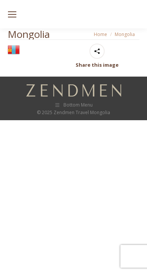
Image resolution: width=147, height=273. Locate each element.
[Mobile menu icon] (12, 14)
